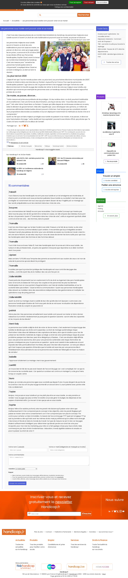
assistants (60, 477)
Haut (104, 574)
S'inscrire (86, 513)
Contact (49, 532)
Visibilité (11, 469)
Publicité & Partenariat (63, 532)
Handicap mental (58, 146)
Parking (100, 209)
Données (92, 532)
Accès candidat (110, 180)
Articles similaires (72, 146)
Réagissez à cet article (19, 143)
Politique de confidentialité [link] (64, 7)
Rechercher (83, 15)
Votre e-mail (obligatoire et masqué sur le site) (67, 447)
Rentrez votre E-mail (18, 514)
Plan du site (38, 532)
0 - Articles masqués (25, 146)
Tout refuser (89, 2)
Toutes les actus (111, 62)
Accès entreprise (111, 189)
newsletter (63, 502)
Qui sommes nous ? (106, 532)
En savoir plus (111, 216)
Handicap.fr (73, 574)
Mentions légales (80, 532)
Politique (47, 146)
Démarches (38, 146)
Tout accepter (75, 2)
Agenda (100, 206)
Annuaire (101, 211)
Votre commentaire (16, 455)
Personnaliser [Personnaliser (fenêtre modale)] (102, 2)
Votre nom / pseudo (16, 447)
